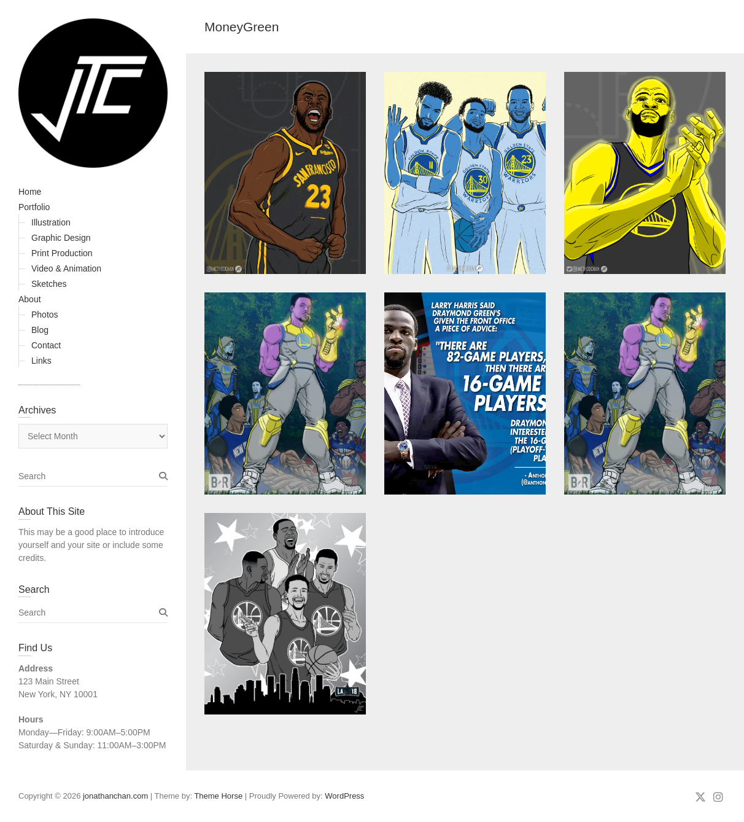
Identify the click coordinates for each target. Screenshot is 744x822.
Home (29, 192)
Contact (46, 345)
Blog (39, 330)
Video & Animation (66, 268)
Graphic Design (61, 238)
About (29, 299)
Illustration (51, 222)
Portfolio (34, 207)
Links (41, 361)
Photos (44, 314)
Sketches (49, 284)
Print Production (62, 253)
